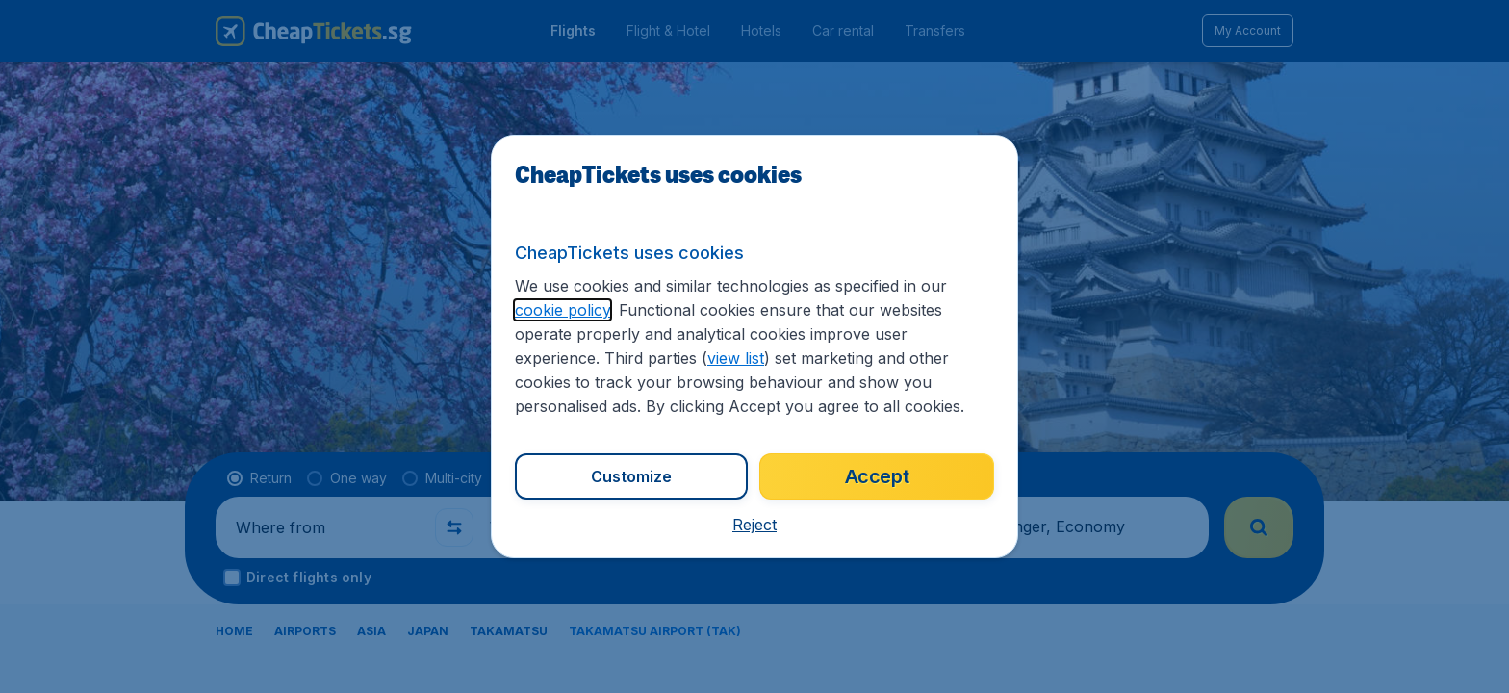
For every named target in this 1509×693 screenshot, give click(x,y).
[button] (754, 524)
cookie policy (562, 310)
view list (735, 358)
